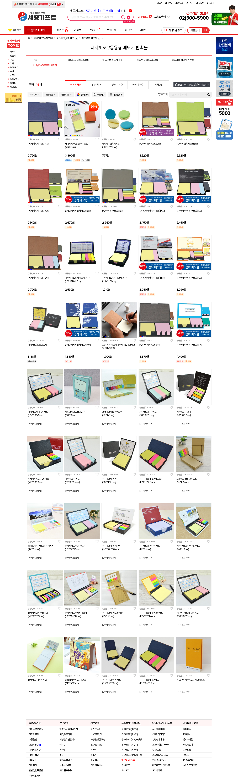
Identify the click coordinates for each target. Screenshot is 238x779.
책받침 (186, 755)
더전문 (128, 30)
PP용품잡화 (188, 760)
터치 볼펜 (33, 765)
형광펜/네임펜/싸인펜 (69, 729)
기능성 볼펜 (34, 755)
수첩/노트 (156, 749)
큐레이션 (93, 30)
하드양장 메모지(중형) (113, 60)
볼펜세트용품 (34, 775)
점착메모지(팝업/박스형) (131, 755)
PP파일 (186, 734)
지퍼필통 (187, 749)
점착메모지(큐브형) (129, 734)
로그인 (159, 3)
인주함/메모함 (97, 744)
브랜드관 (111, 30)
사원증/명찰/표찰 (98, 739)
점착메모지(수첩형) (129, 729)
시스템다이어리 (159, 729)
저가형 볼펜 (34, 734)
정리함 (93, 749)
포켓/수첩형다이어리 (161, 744)
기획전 (77, 30)
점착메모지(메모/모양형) (131, 739)
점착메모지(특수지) (129, 744)
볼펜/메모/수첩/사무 (43, 38)
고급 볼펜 (33, 739)
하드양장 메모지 (128, 760)
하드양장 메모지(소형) (147, 60)
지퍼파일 (187, 729)
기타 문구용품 (65, 770)
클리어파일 (188, 739)
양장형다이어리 (159, 739)
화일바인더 (188, 744)
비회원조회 (179, 3)
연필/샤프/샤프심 (36, 729)
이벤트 (143, 30)
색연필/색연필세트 (67, 739)
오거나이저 (157, 770)
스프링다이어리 (159, 734)
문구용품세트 (65, 765)
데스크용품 (95, 729)
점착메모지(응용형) (129, 749)
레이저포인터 (96, 734)
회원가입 (168, 3)
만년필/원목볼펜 (36, 770)
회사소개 (210, 3)
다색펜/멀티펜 (35, 749)
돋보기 (93, 755)
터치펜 (62, 744)
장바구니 (189, 3)
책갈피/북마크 (66, 760)
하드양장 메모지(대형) (78, 60)
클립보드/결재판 (190, 765)
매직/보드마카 (66, 734)
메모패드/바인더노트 (161, 765)
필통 (61, 755)
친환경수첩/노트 (159, 760)
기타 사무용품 (96, 765)
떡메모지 (125, 770)
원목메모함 (126, 765)
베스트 (63, 30)
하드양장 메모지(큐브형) (183, 60)
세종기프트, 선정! (101, 11)
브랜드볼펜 (35, 744)
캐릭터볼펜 (33, 760)
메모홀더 (94, 760)
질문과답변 (199, 3)
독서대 (62, 749)
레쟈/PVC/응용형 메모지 (45, 65)
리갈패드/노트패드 (160, 755)
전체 (35, 60)
